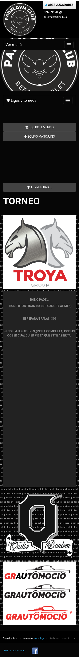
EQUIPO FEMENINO (39, 127)
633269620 (52, 12)
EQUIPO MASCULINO (39, 136)
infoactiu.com (68, 638)
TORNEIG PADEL (39, 187)
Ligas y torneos (21, 100)
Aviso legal (39, 638)
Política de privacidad (14, 650)
